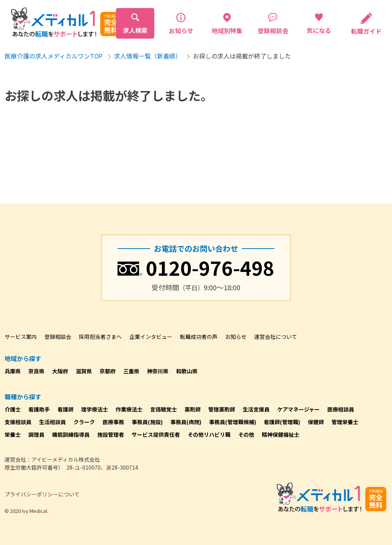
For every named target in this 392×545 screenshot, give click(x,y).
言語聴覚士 (163, 409)
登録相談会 (57, 336)
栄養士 (13, 434)
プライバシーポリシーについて (42, 494)
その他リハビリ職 (209, 434)
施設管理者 (110, 434)
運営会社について (275, 336)
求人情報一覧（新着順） (147, 55)
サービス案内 (21, 336)
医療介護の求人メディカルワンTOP (54, 55)
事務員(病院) (185, 422)
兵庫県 (13, 371)
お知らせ (236, 336)
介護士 (13, 409)
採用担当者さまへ (100, 336)
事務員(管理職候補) (232, 422)
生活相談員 (52, 422)
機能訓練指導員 (71, 434)
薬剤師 (193, 409)
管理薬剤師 (221, 409)
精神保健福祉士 (280, 434)
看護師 (65, 409)
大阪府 (60, 371)
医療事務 (113, 422)
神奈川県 (157, 371)
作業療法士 (129, 409)
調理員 (36, 434)
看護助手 (39, 409)
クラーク (84, 422)
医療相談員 (340, 409)
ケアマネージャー (298, 409)
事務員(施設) (147, 422)
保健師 (316, 422)
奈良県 (36, 371)
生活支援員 (256, 409)
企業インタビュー (150, 336)
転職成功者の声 (198, 336)
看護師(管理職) (282, 422)
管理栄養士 (345, 422)
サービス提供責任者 (156, 434)
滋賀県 (84, 371)
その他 (246, 434)
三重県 (131, 371)
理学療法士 (94, 409)
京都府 (108, 371)
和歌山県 (187, 371)
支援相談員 (18, 422)
